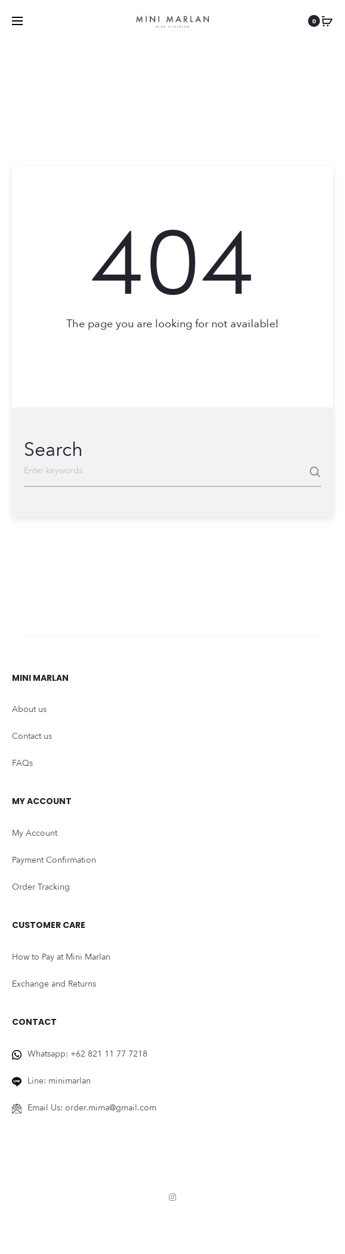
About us (29, 706)
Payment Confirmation (54, 857)
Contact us (32, 733)
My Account (34, 830)
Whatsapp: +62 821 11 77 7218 (87, 1050)
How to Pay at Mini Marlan (61, 953)
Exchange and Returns (54, 980)
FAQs (22, 760)
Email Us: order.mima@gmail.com (91, 1104)
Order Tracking (41, 884)
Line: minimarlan (59, 1077)
